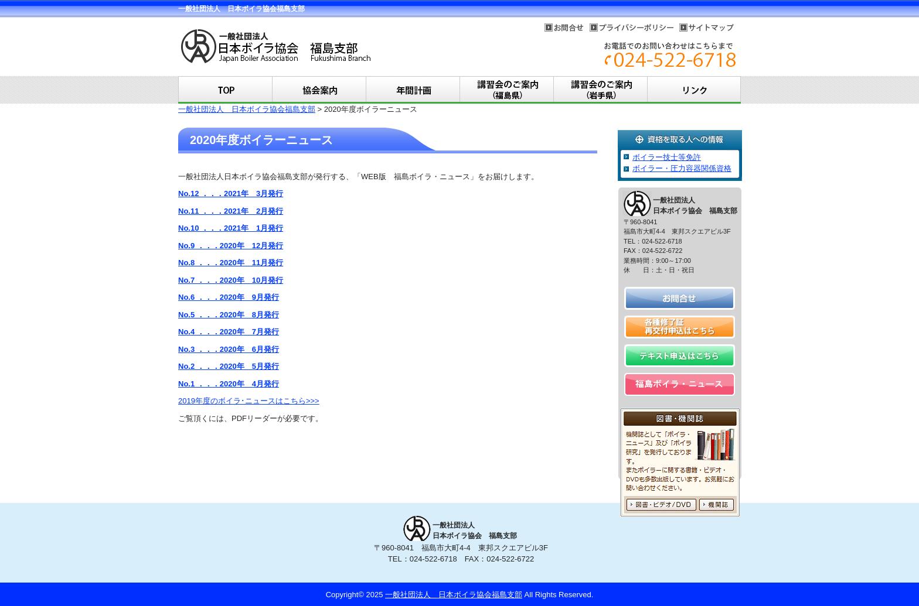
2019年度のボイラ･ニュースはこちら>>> (248, 400)
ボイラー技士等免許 (666, 157)
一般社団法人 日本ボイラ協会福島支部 (246, 109)
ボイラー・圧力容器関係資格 (681, 168)
